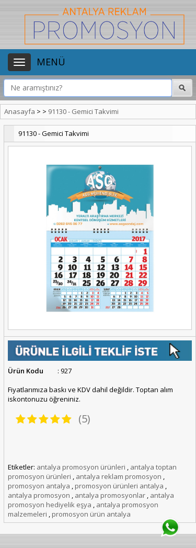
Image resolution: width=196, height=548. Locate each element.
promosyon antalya (39, 485)
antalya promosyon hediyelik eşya (91, 499)
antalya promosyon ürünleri (81, 467)
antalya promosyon (39, 495)
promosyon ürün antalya (91, 514)
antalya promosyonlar (110, 495)
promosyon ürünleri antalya (119, 485)
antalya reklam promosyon (119, 476)
